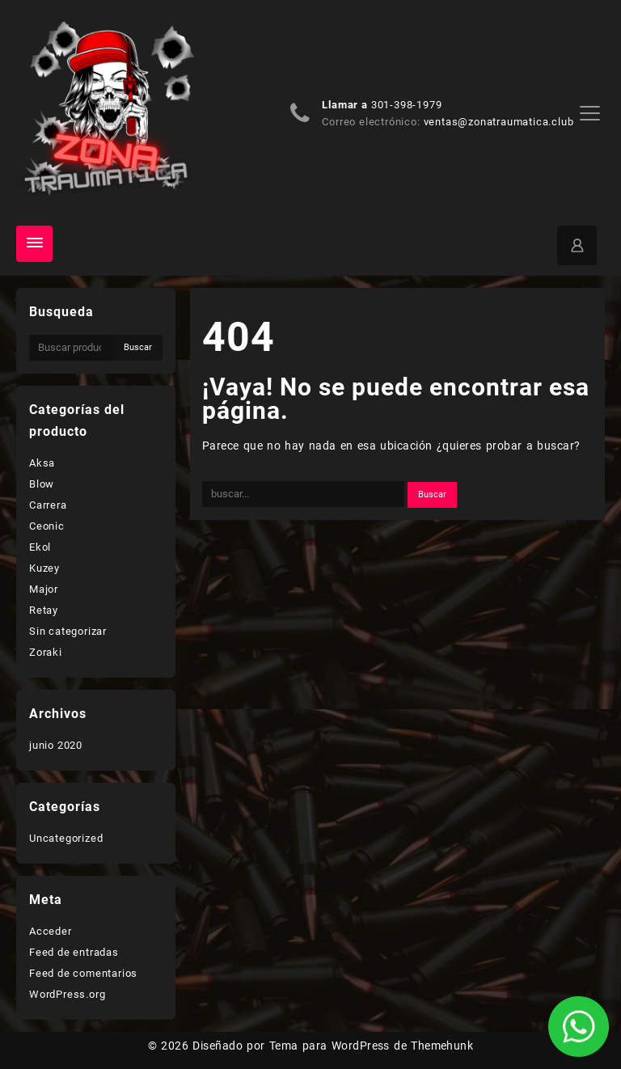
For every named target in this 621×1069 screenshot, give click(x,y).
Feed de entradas (74, 952)
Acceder (50, 931)
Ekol (40, 547)
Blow (41, 484)
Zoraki (45, 652)
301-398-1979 (406, 105)
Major (43, 589)
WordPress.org (67, 994)
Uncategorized (66, 838)
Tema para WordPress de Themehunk (371, 1045)
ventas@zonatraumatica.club (499, 122)
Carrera (48, 505)
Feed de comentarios (83, 973)
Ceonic (47, 526)
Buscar (138, 347)
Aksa (42, 463)
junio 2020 (55, 745)
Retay (43, 610)
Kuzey (44, 568)
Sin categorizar (68, 631)
